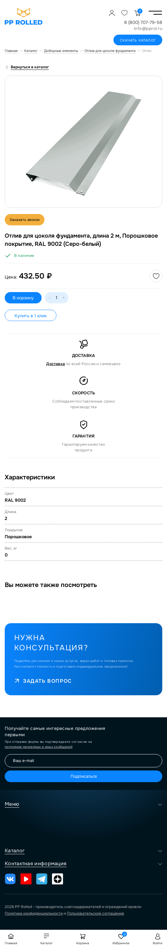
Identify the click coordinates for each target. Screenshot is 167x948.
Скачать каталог (138, 40)
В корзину (23, 298)
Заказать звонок (24, 219)
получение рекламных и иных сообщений (38, 747)
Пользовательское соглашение (95, 913)
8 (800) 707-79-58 (143, 22)
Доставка (55, 363)
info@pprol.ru (148, 28)
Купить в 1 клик (30, 316)
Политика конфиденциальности (34, 913)
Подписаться (84, 776)
